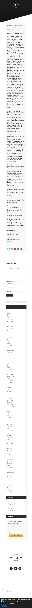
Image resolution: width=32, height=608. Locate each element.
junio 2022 (9, 361)
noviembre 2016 (10, 463)
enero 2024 (9, 319)
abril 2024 (9, 315)
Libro (8, 501)
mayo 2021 (9, 389)
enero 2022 (9, 372)
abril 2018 (9, 435)
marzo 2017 (9, 457)
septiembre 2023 (10, 328)
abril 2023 (9, 339)
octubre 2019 (10, 422)
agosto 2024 (9, 311)
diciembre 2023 (10, 322)
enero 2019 (9, 428)
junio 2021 (9, 387)
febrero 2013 (9, 491)
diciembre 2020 (10, 400)
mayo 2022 (9, 363)
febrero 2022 (9, 369)
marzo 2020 (9, 420)
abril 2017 (9, 454)
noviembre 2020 (10, 402)
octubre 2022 (10, 352)
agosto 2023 (9, 330)
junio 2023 (9, 335)
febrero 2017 (9, 459)
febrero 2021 (9, 396)
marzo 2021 (9, 393)
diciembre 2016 (10, 461)
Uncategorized (10, 510)
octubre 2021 (10, 378)
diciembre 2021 (10, 374)
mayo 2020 (9, 415)
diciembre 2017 (10, 444)
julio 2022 (9, 359)
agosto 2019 (9, 424)
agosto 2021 (9, 383)
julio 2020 (9, 411)
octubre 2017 (10, 448)
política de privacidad (17, 281)
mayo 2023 (9, 337)
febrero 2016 (9, 465)
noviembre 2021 (10, 376)
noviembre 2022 (10, 350)
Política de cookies (7, 591)
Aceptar (4, 605)
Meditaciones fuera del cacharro (14, 506)
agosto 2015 (9, 476)
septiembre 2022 (10, 354)
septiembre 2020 (10, 406)
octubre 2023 (10, 326)
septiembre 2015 (10, 474)
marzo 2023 (9, 341)
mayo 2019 (9, 426)
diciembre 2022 (10, 348)
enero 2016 (9, 467)
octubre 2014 (10, 481)
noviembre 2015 (10, 472)
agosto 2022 (9, 356)
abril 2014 (9, 487)
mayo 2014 (9, 485)
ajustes (12, 603)
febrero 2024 (9, 317)
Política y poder (10, 508)
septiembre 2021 (10, 380)
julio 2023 (9, 332)
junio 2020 (9, 413)
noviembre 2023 (10, 324)
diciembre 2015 (10, 470)
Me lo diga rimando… (11, 504)
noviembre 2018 (10, 430)
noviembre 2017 (10, 446)
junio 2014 (9, 483)
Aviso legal (5, 589)
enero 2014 (9, 489)
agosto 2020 (9, 409)
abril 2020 (9, 417)
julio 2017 (9, 452)
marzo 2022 (9, 367)
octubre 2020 (10, 404)
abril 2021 (9, 391)
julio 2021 (9, 385)
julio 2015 (9, 478)
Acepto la (14, 281)
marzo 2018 (9, 437)
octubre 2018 (10, 433)
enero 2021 (9, 398)
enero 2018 (9, 441)
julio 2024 (9, 313)
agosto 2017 (9, 450)
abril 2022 (9, 365)
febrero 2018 (9, 439)
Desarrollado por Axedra (8, 596)
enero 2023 (9, 345)
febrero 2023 (9, 343)
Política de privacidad (8, 593)
